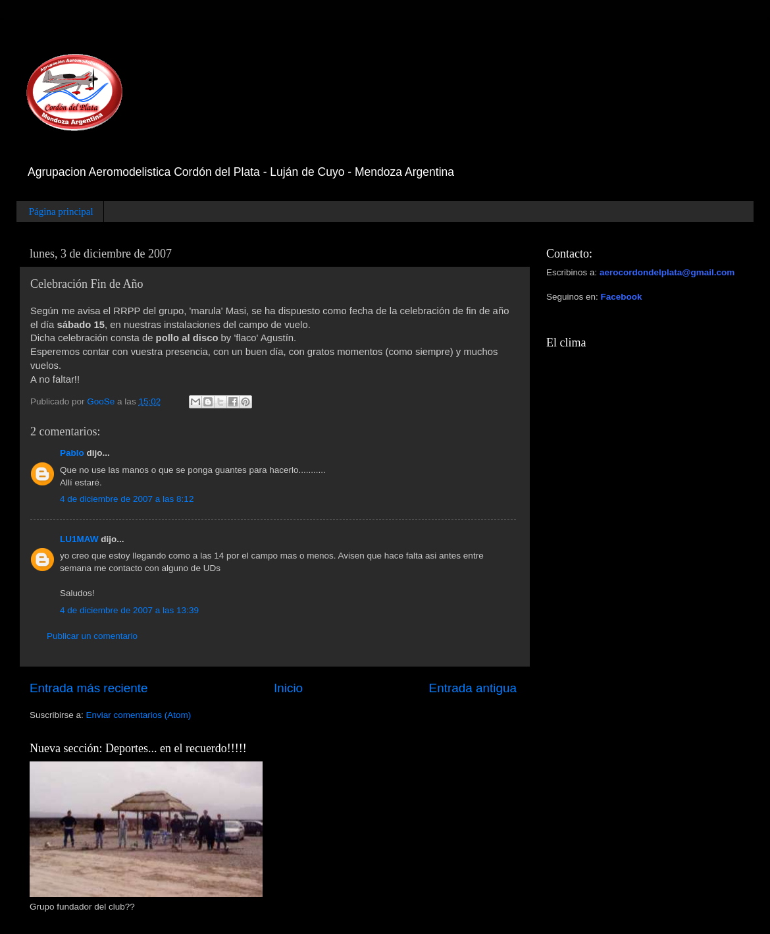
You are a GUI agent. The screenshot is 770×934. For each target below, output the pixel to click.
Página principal (61, 211)
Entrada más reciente (89, 688)
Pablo (72, 453)
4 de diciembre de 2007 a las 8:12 (126, 499)
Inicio (288, 688)
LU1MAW (79, 539)
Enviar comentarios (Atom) (139, 715)
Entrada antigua (473, 688)
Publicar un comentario (92, 636)
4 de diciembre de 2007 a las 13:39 (129, 610)
